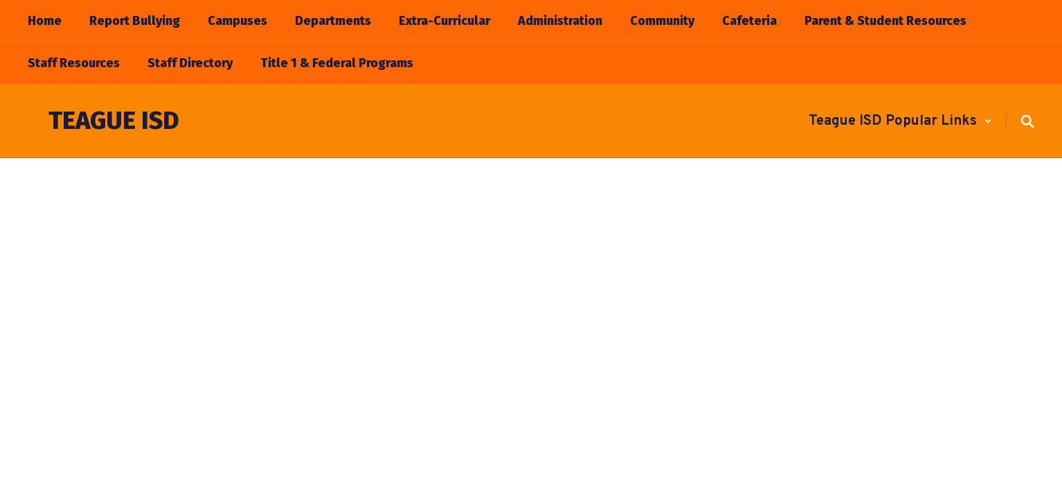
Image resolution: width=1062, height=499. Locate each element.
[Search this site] (1027, 121)
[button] (900, 121)
